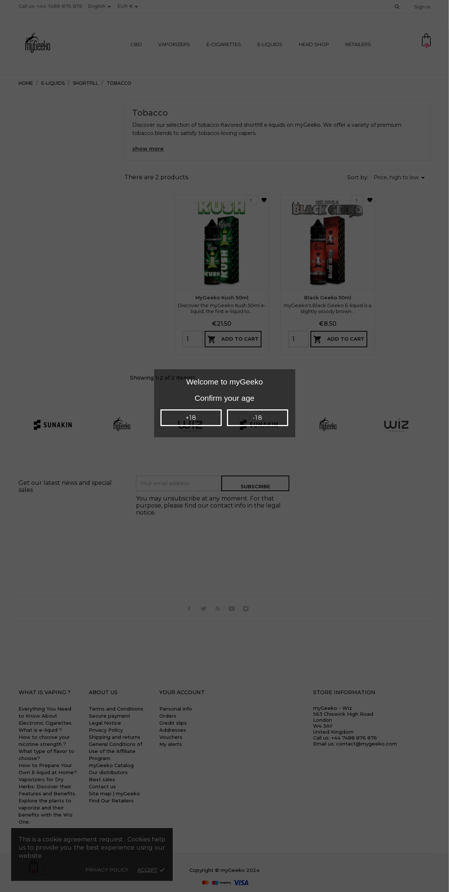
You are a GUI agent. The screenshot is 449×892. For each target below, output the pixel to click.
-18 (257, 417)
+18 (191, 417)
